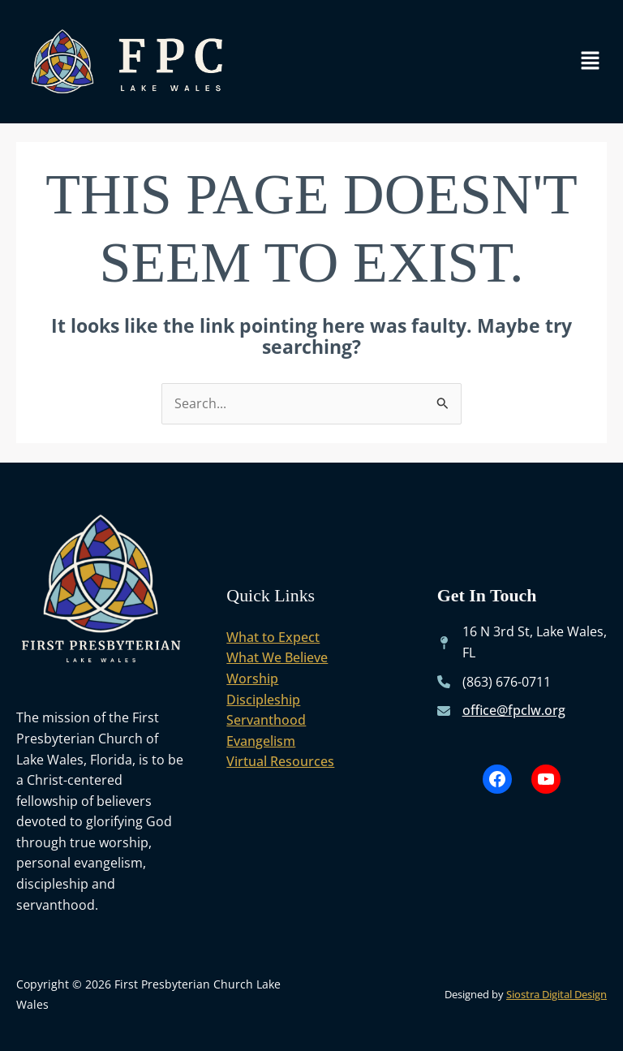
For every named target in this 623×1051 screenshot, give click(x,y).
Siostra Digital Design (556, 994)
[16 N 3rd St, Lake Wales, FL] (522, 642)
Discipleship (263, 700)
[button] (590, 62)
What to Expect (273, 637)
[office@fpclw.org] (501, 710)
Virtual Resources (280, 761)
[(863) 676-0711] (494, 682)
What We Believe (277, 657)
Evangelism (260, 741)
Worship (252, 678)
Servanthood (266, 720)
